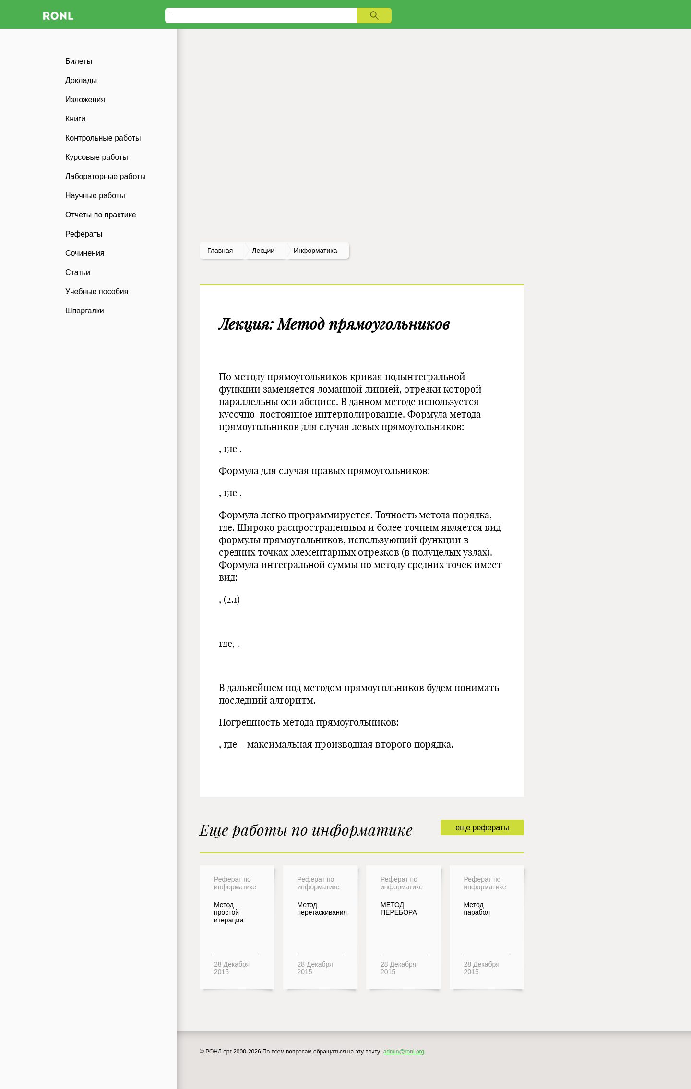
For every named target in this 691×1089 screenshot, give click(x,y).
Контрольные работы (103, 138)
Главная (220, 250)
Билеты (78, 61)
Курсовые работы (96, 157)
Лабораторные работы (105, 176)
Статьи (77, 272)
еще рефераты (482, 828)
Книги (75, 119)
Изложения (85, 100)
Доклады (81, 80)
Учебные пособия (96, 291)
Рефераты (83, 234)
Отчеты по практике (100, 215)
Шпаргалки (84, 311)
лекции (263, 250)
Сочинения (85, 253)
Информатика (315, 250)
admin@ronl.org (404, 1051)
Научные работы (95, 195)
